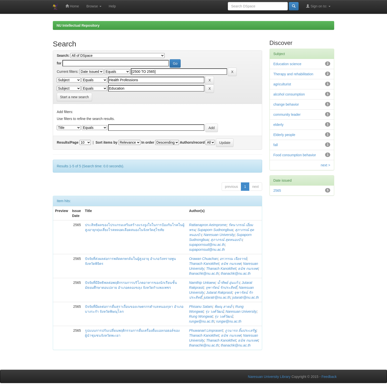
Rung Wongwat (201, 316)
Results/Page (67, 142)
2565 (277, 191)
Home (72, 6)
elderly (278, 125)
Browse (93, 6)
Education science (287, 64)
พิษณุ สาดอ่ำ (223, 307)
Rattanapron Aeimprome (208, 225)
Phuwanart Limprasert (206, 330)
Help (112, 6)
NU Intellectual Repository (78, 25)
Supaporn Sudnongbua (215, 230)
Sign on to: (318, 6)
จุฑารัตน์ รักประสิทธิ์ (221, 288)
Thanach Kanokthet (204, 264)
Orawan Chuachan (203, 259)
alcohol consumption (289, 94)
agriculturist (282, 84)
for (59, 63)
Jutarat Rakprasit (219, 292)
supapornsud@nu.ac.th (207, 245)
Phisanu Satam (201, 307)
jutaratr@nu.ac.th (217, 297)
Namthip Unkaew (202, 283)
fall (275, 145)
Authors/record (192, 142)
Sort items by (106, 142)
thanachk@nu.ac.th (204, 273)
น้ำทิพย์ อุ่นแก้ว (228, 283)
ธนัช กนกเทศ (231, 264)
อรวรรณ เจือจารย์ (233, 259)
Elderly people (284, 135)
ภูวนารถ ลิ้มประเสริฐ (240, 330)
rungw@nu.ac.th (201, 321)
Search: (63, 56)
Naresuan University (219, 235)
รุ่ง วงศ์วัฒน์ (214, 311)
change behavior (286, 104)
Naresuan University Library (269, 377)
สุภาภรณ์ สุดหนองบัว (226, 240)
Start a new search (74, 97)
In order (147, 142)
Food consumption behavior (294, 155)
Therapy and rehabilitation (293, 74)
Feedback (329, 377)
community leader (287, 114)
